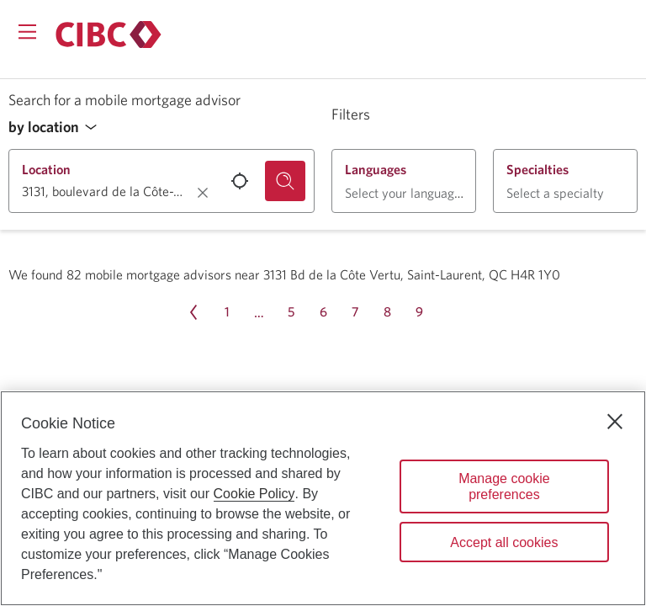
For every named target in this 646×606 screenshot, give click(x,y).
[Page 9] (418, 312)
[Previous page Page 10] (193, 312)
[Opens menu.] (27, 31)
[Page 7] (355, 312)
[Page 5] (291, 312)
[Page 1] (227, 312)
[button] (57, 127)
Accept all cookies (504, 542)
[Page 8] (386, 312)
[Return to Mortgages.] (108, 34)
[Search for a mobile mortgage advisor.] (285, 181)
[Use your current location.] (240, 181)
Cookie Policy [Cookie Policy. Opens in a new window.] (254, 493)
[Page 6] (323, 312)
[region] (323, 498)
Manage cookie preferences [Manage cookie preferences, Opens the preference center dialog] (504, 486)
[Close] (615, 422)
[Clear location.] (202, 193)
